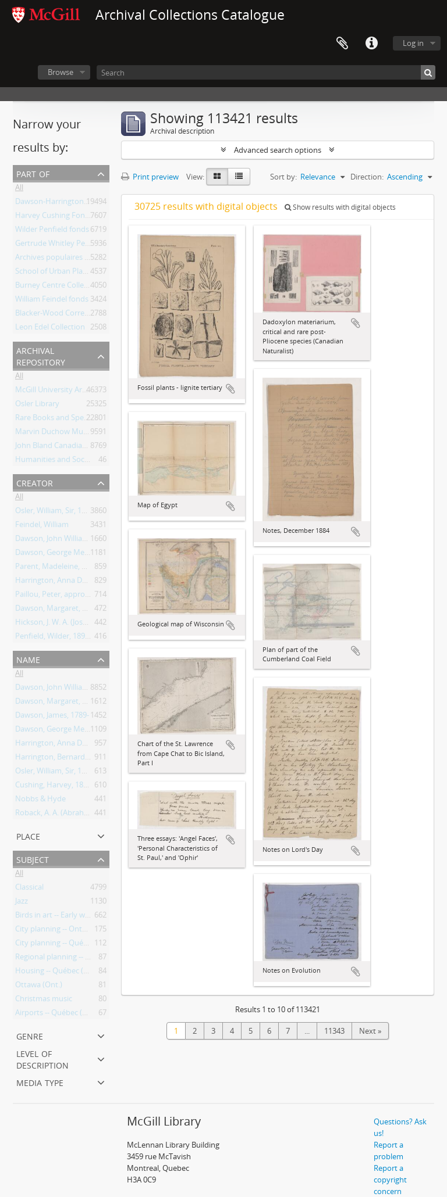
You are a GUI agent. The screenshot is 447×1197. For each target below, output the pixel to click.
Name (28, 658)
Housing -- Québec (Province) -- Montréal (85, 972)
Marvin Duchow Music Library (66, 433)
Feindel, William (42, 526)
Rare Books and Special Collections (74, 419)
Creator (34, 482)
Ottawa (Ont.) (38, 986)
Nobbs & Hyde (40, 800)
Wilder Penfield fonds (52, 231)
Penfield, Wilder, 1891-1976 (61, 638)
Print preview (150, 176)
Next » (370, 1031)
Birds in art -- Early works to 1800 (71, 917)
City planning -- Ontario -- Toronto (73, 931)
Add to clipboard (230, 389)
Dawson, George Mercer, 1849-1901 (75, 554)
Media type (39, 1082)
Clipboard (342, 43)
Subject (32, 858)
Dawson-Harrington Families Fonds (76, 203)
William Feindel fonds (51, 301)
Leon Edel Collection (50, 329)
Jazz (21, 903)
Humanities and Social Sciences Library (82, 461)
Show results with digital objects (340, 207)
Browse (60, 72)
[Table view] (239, 176)
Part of (32, 173)
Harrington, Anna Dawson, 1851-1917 (79, 582)
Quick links (371, 43)
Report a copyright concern (390, 1179)
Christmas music (43, 1000)
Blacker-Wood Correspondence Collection (87, 315)
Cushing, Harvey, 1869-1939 (62, 787)
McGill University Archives (59, 391)
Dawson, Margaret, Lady (57, 610)
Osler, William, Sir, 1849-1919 (63, 512)
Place (28, 835)
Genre (29, 1035)
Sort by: (283, 176)
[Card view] (217, 176)
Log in (413, 43)
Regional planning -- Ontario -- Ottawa (80, 959)
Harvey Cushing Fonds (54, 217)
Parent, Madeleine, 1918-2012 (65, 568)
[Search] (266, 72)
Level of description (42, 1058)
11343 (334, 1031)
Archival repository (40, 355)
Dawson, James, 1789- (52, 717)
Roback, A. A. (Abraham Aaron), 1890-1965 (86, 814)
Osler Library (37, 405)
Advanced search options (277, 150)
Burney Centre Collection (58, 287)
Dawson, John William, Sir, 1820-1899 (77, 540)
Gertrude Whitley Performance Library (81, 245)
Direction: (367, 176)
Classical (29, 889)
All (19, 189)
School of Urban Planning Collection (77, 273)
